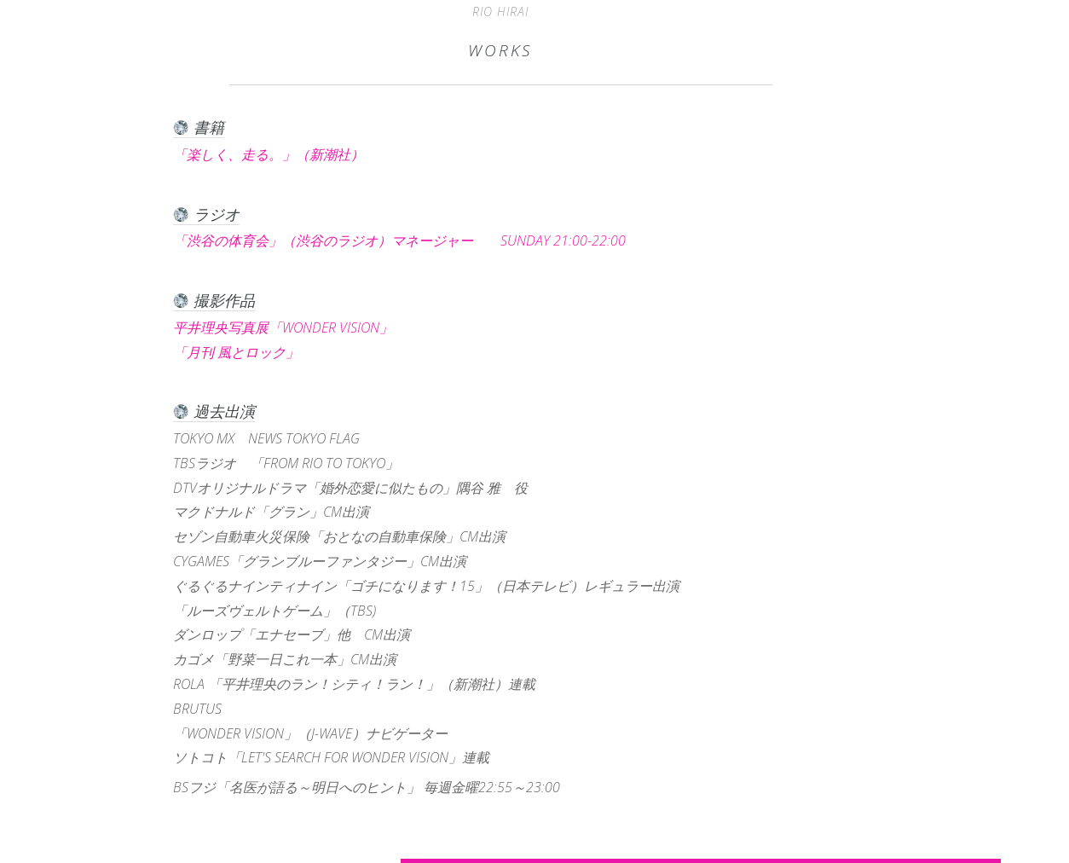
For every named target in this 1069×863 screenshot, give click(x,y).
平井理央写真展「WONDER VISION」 (296, 327)
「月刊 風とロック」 (249, 352)
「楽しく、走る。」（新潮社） (282, 154)
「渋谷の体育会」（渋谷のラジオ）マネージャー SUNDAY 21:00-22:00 (399, 240)
